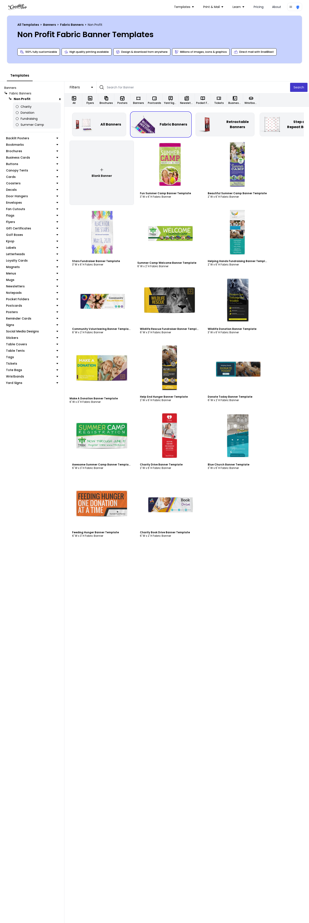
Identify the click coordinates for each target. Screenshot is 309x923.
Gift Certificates (32, 228)
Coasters (32, 183)
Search (299, 87)
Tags (32, 357)
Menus (32, 273)
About (276, 7)
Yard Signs (32, 383)
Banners (50, 25)
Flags (32, 215)
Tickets (32, 363)
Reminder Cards (32, 318)
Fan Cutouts (32, 209)
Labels (32, 248)
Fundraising (26, 119)
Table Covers (32, 344)
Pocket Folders (32, 299)
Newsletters (32, 286)
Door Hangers (32, 196)
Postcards (32, 305)
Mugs (32, 280)
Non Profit (19, 99)
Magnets (32, 267)
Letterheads (32, 254)
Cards (32, 177)
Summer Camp (29, 125)
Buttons (32, 164)
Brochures (32, 151)
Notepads (32, 293)
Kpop (32, 241)
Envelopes (32, 202)
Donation (24, 113)
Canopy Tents (32, 170)
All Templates (28, 25)
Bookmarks (32, 144)
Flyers (32, 222)
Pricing (259, 7)
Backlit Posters (32, 138)
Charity (23, 107)
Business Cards (32, 157)
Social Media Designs (32, 331)
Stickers (32, 338)
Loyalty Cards (32, 260)
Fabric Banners (72, 25)
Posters (32, 312)
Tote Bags (32, 370)
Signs (32, 325)
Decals (32, 190)
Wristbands (32, 376)
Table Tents (32, 351)
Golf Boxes (32, 235)
